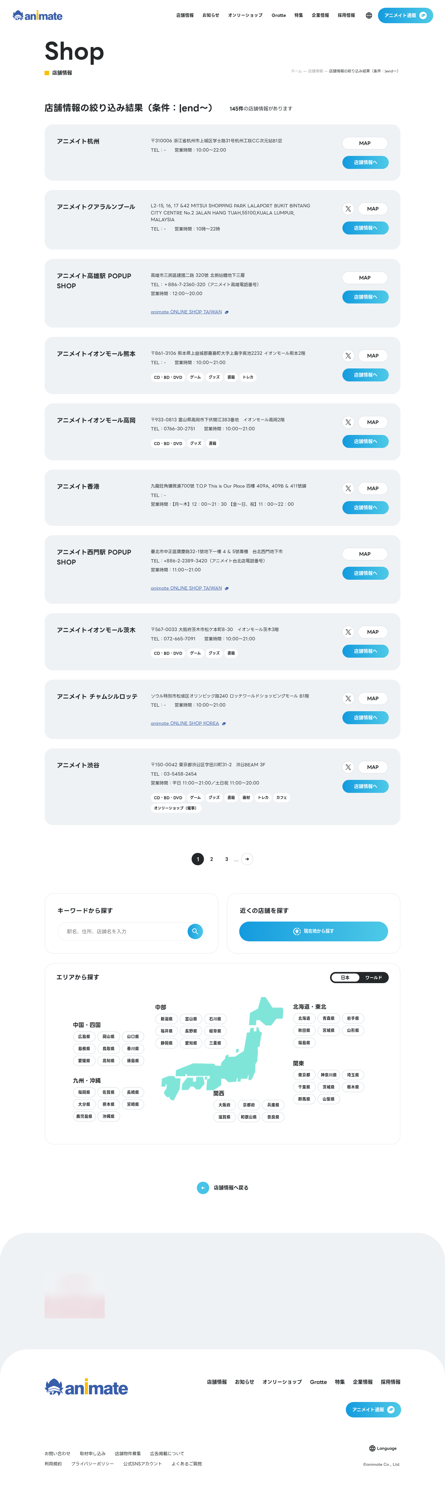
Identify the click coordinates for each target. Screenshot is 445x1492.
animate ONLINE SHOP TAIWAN (186, 311)
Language (386, 1448)
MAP (365, 143)
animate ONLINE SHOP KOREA (185, 723)
